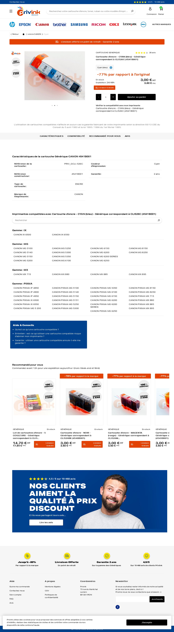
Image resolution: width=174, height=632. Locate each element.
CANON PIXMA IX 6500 (26, 300)
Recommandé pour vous (105, 136)
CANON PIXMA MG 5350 (103, 288)
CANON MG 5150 (23, 256)
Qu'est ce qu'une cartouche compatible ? (37, 329)
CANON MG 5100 (23, 248)
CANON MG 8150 (138, 248)
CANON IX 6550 (60, 234)
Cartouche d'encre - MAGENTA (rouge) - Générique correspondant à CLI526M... (128, 435)
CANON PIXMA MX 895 (141, 308)
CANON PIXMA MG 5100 (65, 288)
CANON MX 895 (137, 274)
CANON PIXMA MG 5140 (65, 292)
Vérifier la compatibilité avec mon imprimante (126, 108)
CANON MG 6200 (99, 252)
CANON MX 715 (22, 274)
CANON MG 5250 (61, 248)
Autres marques (161, 24)
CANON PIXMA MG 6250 (103, 311)
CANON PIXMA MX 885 (141, 304)
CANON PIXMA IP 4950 (26, 296)
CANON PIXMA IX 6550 (26, 304)
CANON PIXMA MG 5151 (65, 300)
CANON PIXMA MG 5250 (65, 304)
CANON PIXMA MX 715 (141, 296)
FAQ (11, 599)
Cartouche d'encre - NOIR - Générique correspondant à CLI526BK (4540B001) (75, 435)
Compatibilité (76, 136)
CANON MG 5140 (23, 252)
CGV (47, 591)
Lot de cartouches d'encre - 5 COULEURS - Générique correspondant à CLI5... (29, 435)
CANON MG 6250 (99, 260)
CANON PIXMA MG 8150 (142, 288)
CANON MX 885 (99, 274)
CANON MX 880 (60, 274)
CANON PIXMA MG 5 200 (27, 308)
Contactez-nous (17, 2)
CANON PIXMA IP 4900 (26, 292)
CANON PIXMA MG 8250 (142, 292)
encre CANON (36, 34)
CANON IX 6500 (22, 234)
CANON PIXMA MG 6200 (103, 300)
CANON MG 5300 (61, 252)
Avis (127, 136)
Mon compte (15, 595)
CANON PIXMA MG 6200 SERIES (103, 305)
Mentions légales (52, 586)
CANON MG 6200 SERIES (104, 256)
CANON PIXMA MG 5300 (65, 308)
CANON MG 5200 (23, 260)
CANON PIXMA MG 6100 (103, 292)
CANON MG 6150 (99, 248)
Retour (15, 34)
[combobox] (87, 220)
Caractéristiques (51, 136)
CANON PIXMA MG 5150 (65, 296)
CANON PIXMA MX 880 (141, 300)
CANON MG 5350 (61, 256)
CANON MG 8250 (138, 252)
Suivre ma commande (20, 586)
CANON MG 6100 (61, 260)
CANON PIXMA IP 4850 (26, 288)
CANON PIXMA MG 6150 (103, 296)
